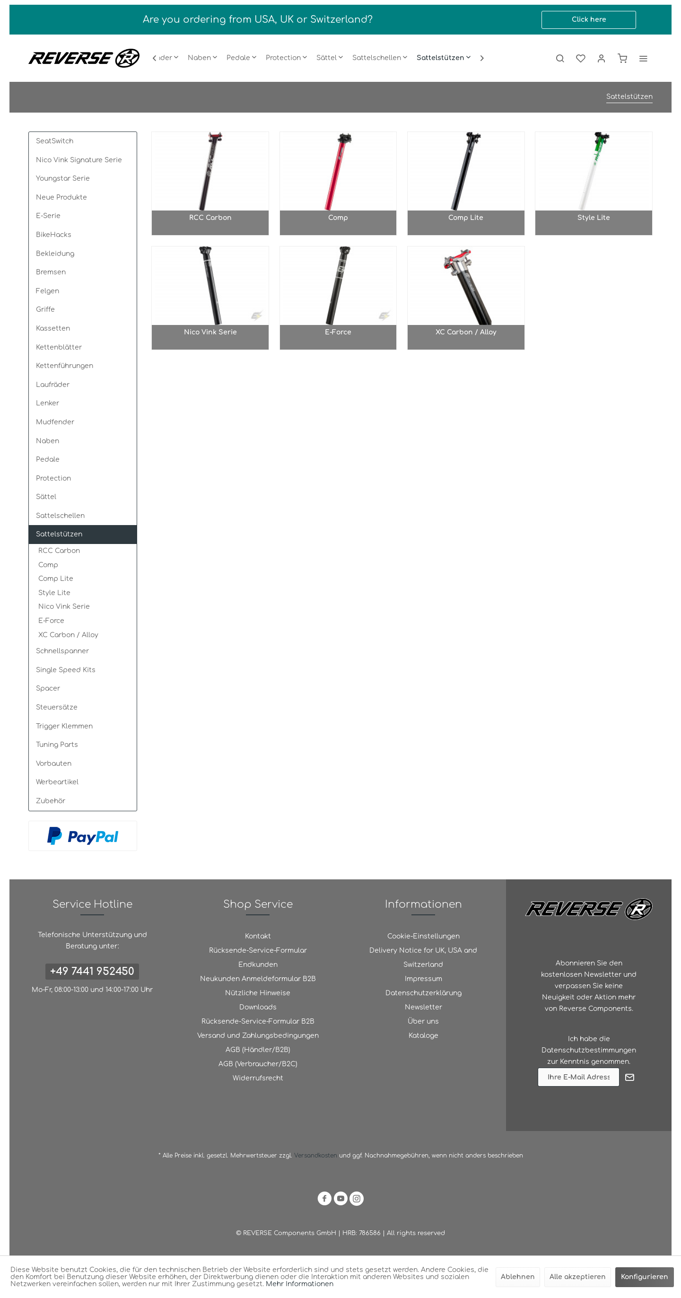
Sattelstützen (59, 534)
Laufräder (53, 384)
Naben (47, 441)
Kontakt (258, 936)
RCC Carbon (59, 550)
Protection (53, 478)
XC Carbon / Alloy (68, 635)
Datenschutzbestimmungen (588, 1050)
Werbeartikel (57, 782)
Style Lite (54, 592)
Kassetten (53, 328)
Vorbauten (53, 763)
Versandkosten (315, 1155)
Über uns (423, 1021)
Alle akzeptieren (578, 1276)
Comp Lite (55, 578)
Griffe (45, 309)
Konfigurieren (644, 1276)
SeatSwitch (54, 141)
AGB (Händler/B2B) (258, 1049)
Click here (589, 19)
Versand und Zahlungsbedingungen (258, 1035)
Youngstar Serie (63, 178)
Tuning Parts (57, 744)
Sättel (46, 496)
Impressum (423, 978)
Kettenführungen (64, 365)
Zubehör (50, 801)
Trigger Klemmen (64, 726)
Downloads (258, 1007)
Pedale (48, 459)
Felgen (47, 291)
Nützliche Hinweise (257, 993)
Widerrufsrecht (258, 1078)
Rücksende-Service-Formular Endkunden (258, 957)
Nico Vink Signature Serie (79, 160)
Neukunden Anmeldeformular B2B (258, 978)
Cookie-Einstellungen (423, 936)
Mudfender (55, 422)
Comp (48, 565)
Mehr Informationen (299, 1284)
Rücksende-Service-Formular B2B (257, 1021)
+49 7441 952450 (92, 971)
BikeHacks (53, 234)
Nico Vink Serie (64, 606)
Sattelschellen (60, 515)
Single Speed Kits (66, 670)
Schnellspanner (62, 651)
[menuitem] (202, 58)
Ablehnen (518, 1276)
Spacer (48, 688)
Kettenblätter (59, 347)
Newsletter (423, 1007)
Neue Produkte (61, 197)
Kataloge (423, 1035)
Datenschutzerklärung (423, 993)
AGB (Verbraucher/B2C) (257, 1064)
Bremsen (51, 272)
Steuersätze (57, 707)
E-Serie (48, 215)
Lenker (47, 403)
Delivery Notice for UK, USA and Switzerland (423, 957)
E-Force (51, 620)
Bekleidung (55, 253)
